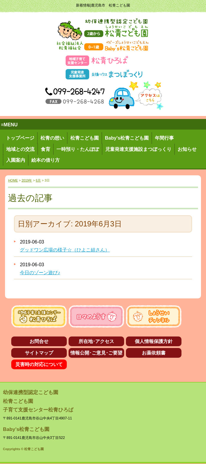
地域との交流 (20, 149)
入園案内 (15, 160)
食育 (45, 149)
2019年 (27, 180)
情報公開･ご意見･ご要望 (96, 352)
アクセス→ (135, 95)
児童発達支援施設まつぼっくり (138, 149)
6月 (38, 180)
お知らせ (187, 149)
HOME (13, 180)
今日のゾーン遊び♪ (40, 272)
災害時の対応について (39, 364)
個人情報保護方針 (154, 341)
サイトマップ (39, 352)
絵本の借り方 (45, 160)
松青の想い (52, 137)
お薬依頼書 (154, 352)
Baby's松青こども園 (127, 137)
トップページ (20, 137)
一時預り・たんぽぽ (77, 149)
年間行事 (164, 137)
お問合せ (39, 341)
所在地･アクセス (96, 341)
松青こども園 (84, 137)
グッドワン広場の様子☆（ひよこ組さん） (65, 249)
